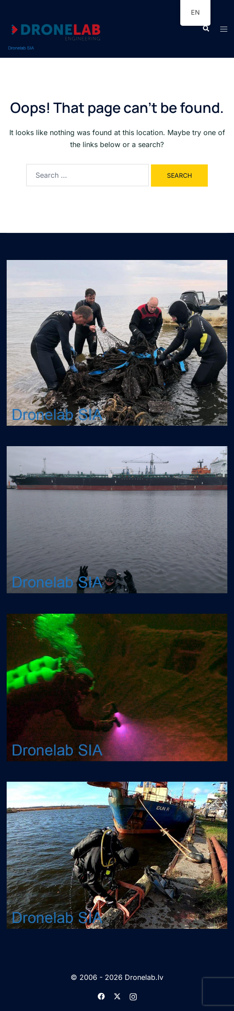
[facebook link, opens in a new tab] (101, 995)
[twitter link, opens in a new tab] (117, 995)
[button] (205, 28)
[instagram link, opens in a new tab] (133, 995)
